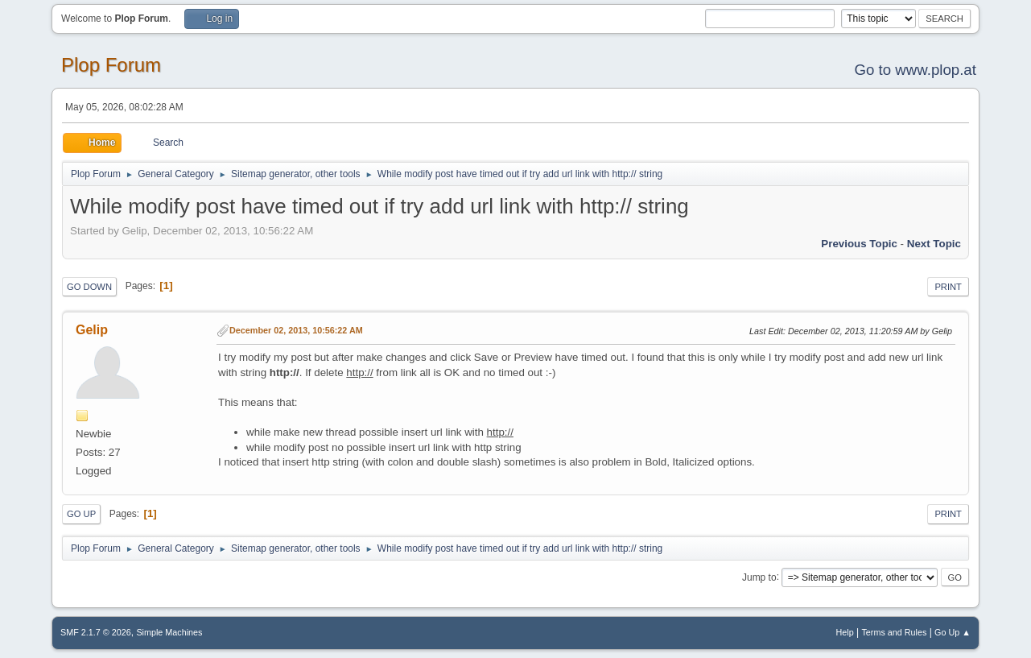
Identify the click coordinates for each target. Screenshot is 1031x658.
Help (844, 632)
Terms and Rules (893, 632)
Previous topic (859, 244)
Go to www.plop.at (915, 69)
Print (948, 287)
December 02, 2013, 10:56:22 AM (296, 330)
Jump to (759, 576)
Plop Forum (111, 65)
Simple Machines (169, 632)
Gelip (92, 330)
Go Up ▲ (952, 632)
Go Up (81, 514)
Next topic (934, 244)
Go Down (89, 287)
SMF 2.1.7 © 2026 (95, 632)
